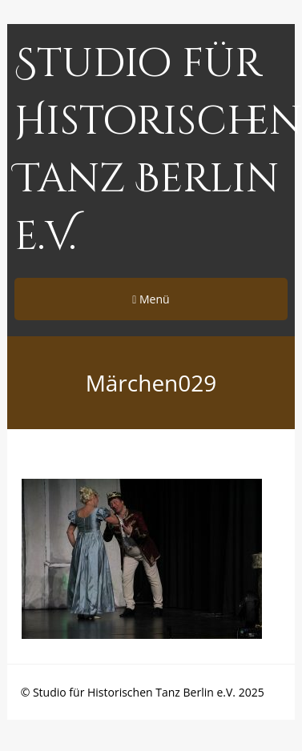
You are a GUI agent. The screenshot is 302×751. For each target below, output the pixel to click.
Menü (150, 299)
